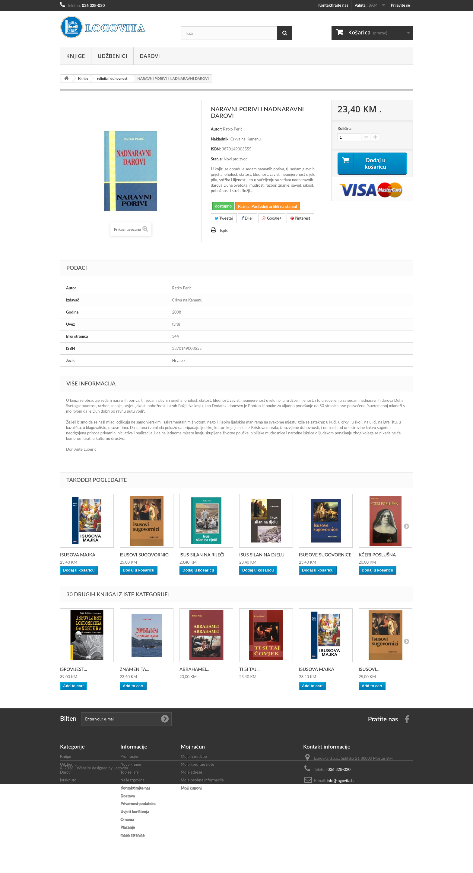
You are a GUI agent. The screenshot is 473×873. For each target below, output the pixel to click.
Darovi (150, 56)
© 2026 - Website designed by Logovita (94, 856)
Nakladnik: (220, 139)
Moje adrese (191, 772)
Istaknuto (68, 780)
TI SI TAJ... (249, 669)
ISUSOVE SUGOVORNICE (325, 554)
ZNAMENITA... (134, 669)
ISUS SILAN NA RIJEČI (201, 554)
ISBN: (216, 149)
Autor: (216, 129)
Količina (344, 128)
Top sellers (129, 772)
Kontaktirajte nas (333, 5)
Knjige (75, 56)
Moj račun (193, 746)
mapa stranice (132, 835)
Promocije (129, 756)
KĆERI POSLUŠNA (377, 554)
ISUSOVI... (369, 669)
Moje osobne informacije (202, 780)
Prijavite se (400, 5)
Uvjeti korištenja (134, 811)
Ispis (224, 230)
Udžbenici (112, 56)
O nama (127, 819)
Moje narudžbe (194, 756)
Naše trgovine (132, 780)
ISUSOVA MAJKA (77, 554)
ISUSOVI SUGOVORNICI (145, 554)
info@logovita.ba (341, 780)
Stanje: (217, 158)
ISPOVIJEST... (73, 669)
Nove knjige (130, 764)
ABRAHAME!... (194, 669)
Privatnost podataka (137, 803)
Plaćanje (127, 827)
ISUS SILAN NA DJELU (261, 554)
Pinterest (300, 218)
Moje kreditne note (197, 764)
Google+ (272, 218)
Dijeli (247, 218)
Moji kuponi (191, 787)
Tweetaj (224, 218)
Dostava (127, 795)
